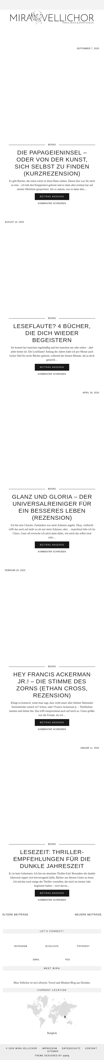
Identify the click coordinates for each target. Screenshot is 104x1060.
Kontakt (91, 1048)
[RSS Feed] (68, 956)
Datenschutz (71, 1048)
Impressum (49, 1048)
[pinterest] (83, 943)
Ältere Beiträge (15, 914)
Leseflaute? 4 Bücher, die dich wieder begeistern (52, 333)
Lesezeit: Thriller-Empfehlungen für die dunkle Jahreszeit (52, 859)
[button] (101, 2)
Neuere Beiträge (88, 914)
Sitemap (53, 1051)
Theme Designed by (52, 1056)
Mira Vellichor (26, 1048)
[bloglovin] (52, 943)
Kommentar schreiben (52, 203)
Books (52, 145)
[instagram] (20, 943)
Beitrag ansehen (52, 197)
